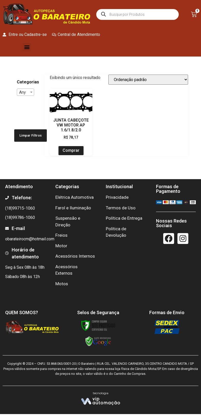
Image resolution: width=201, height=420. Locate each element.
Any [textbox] (22, 92)
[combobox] (25, 92)
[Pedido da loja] (148, 80)
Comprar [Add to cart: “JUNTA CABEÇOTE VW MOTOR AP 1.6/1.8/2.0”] (71, 150)
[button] (27, 47)
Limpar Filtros (30, 135)
